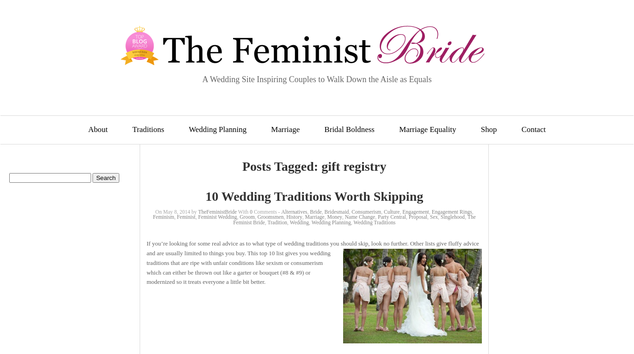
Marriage (285, 129)
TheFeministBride (217, 212)
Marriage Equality (427, 129)
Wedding (299, 222)
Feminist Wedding (217, 217)
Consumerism (366, 212)
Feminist (186, 217)
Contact (534, 129)
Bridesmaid (337, 212)
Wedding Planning (217, 129)
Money (334, 217)
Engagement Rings (451, 212)
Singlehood (453, 217)
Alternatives (294, 212)
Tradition (277, 222)
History (294, 217)
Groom (247, 217)
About (98, 129)
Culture (392, 212)
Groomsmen (271, 217)
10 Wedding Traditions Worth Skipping (314, 196)
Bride (316, 212)
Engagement (415, 212)
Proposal (418, 217)
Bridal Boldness (350, 129)
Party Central (392, 217)
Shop (489, 129)
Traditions (148, 129)
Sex (434, 217)
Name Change (360, 217)
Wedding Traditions (374, 222)
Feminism (163, 217)
